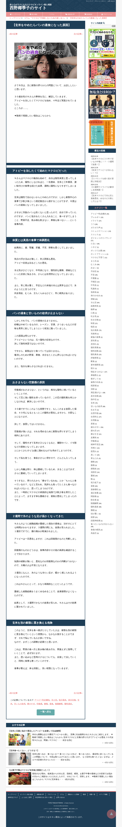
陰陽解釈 (59, 704)
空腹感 (39, 704)
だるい (94, 244)
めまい (94, 268)
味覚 (93, 323)
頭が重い (94, 514)
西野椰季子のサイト (31, 7)
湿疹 (93, 389)
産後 (93, 424)
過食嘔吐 (94, 489)
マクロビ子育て (97, 257)
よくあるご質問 (27, 797)
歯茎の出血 (95, 382)
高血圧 (94, 533)
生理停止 (94, 417)
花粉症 (94, 472)
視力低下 (94, 482)
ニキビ (94, 247)
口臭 (93, 313)
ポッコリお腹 (96, 251)
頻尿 (93, 517)
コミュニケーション (99, 231)
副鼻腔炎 (94, 306)
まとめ (94, 261)
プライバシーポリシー (100, 1)
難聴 (93, 510)
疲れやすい (95, 427)
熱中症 (94, 399)
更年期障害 (95, 365)
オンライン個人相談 (26, 794)
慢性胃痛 (94, 347)
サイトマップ (89, 1)
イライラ (94, 221)
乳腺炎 (94, 289)
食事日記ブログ (13, 797)
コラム (51, 14)
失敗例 (94, 334)
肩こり (94, 455)
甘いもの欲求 (19, 704)
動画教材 (88, 14)
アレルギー (95, 217)
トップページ (15, 14)
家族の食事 (95, 337)
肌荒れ (94, 451)
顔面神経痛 (95, 521)
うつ (93, 224)
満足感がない (96, 392)
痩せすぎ (31, 704)
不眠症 (94, 282)
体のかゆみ (95, 296)
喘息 (93, 327)
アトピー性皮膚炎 (42, 700)
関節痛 (94, 496)
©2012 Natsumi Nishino (55, 803)
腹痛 (93, 465)
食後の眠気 (95, 530)
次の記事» (78, 34)
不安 (93, 275)
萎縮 (93, 476)
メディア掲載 (103, 794)
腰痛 (46, 704)
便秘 (93, 299)
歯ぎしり (94, 379)
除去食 (94, 500)
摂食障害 (94, 358)
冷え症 (54, 700)
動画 (84, 794)
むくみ (94, 264)
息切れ (94, 344)
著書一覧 (92, 794)
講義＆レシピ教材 (73, 794)
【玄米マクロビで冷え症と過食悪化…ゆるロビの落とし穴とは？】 (102, 198)
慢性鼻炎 (94, 354)
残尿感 (94, 386)
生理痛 (94, 420)
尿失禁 (94, 341)
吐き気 (94, 316)
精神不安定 (95, 444)
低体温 (94, 292)
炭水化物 (72, 700)
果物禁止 (94, 375)
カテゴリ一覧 (100, 208)
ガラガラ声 (95, 228)
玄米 (93, 403)
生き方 (94, 410)
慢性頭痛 (94, 351)
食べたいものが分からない (102, 524)
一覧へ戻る (45, 711)
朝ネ (93, 368)
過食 (51, 704)
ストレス (94, 235)
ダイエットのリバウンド (101, 238)
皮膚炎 (94, 437)
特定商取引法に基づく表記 (43, 797)
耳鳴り (94, 448)
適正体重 (94, 493)
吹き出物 (94, 320)
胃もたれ (94, 458)
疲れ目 (94, 431)
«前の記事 (13, 34)
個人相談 (33, 14)
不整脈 (94, 278)
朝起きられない (97, 372)
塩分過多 (62, 700)
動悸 (93, 309)
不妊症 (94, 271)
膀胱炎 (94, 469)
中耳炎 (94, 285)
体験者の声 (70, 14)
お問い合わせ (111, 1)
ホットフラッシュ (98, 254)
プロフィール (107, 14)
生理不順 (94, 413)
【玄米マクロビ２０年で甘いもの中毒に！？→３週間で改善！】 (102, 161)
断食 (93, 361)
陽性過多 (68, 704)
